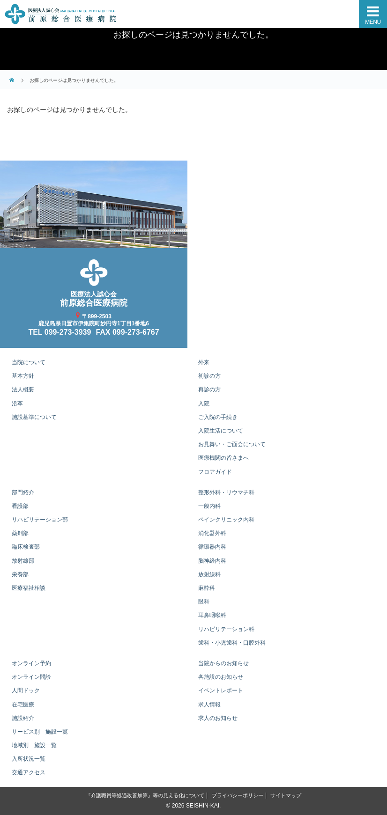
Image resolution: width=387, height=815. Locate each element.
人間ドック (26, 690)
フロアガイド (215, 472)
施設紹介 (23, 718)
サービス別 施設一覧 (40, 731)
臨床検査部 (26, 546)
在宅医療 (23, 704)
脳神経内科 (212, 561)
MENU (372, 22)
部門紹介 (23, 492)
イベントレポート (220, 690)
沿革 (17, 403)
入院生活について (220, 430)
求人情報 (209, 704)
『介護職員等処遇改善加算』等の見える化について (145, 795)
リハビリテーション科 (226, 629)
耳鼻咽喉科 (212, 615)
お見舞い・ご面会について (232, 444)
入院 (203, 403)
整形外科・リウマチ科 (226, 492)
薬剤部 (20, 533)
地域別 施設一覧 (34, 745)
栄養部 (20, 574)
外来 (203, 362)
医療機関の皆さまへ (223, 458)
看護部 (20, 506)
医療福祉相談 (28, 588)
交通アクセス (28, 772)
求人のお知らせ (218, 718)
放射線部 (23, 561)
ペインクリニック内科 (226, 519)
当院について (28, 362)
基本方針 (23, 376)
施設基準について (34, 417)
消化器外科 (212, 533)
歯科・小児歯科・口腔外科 (232, 642)
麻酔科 (206, 588)
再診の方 (209, 389)
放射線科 (209, 574)
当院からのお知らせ (223, 663)
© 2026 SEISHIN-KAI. (193, 805)
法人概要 (23, 389)
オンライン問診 (31, 677)
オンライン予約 (31, 663)
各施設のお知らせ (220, 677)
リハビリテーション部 (40, 519)
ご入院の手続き (218, 417)
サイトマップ (285, 795)
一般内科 (209, 506)
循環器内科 (212, 546)
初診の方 (209, 376)
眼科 (203, 601)
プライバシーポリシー (237, 795)
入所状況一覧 (28, 759)
